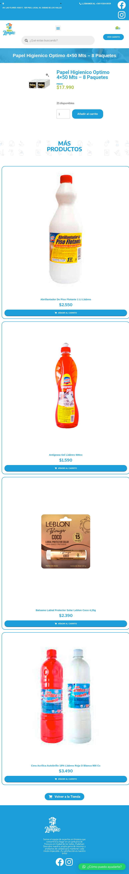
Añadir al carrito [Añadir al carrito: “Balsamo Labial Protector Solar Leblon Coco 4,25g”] (67, 623)
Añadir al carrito (87, 114)
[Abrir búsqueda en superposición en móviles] (58, 40)
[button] (58, 28)
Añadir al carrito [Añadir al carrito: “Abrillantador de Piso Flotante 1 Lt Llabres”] (67, 313)
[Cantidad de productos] (63, 114)
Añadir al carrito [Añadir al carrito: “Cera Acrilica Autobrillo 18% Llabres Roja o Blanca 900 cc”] (67, 778)
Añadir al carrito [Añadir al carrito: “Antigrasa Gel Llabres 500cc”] (67, 468)
